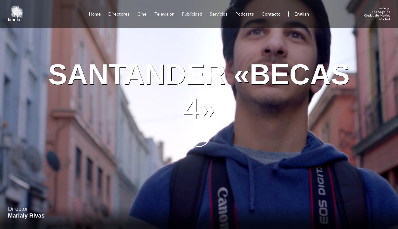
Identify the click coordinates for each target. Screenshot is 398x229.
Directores (119, 14)
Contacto (271, 14)
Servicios (219, 14)
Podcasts (244, 14)
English (302, 14)
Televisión (164, 14)
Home (95, 14)
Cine (142, 14)
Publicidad (192, 14)
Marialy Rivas (26, 215)
